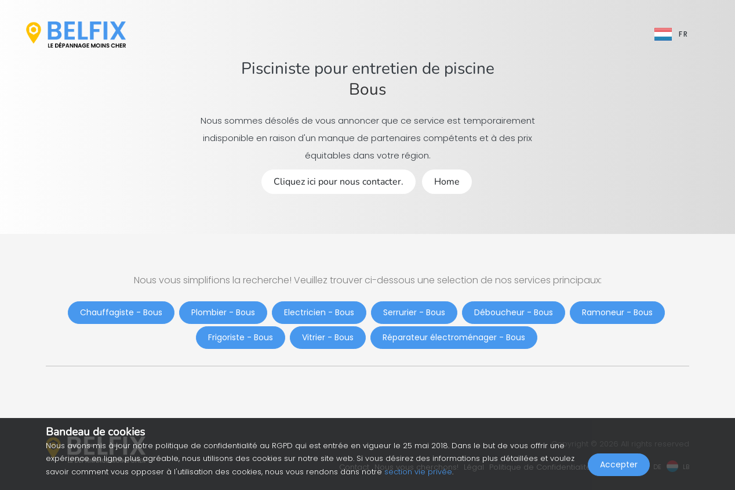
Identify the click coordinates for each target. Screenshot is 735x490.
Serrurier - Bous (414, 312)
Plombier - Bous (223, 312)
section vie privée (418, 471)
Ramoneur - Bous (617, 312)
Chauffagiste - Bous (121, 312)
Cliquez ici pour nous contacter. (338, 181)
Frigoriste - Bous (240, 337)
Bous (367, 89)
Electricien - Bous (319, 312)
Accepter (619, 464)
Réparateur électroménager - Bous (454, 337)
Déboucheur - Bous (513, 312)
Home (447, 181)
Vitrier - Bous (328, 337)
